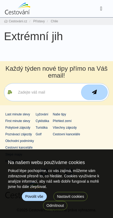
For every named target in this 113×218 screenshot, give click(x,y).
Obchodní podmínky (19, 141)
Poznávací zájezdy (18, 134)
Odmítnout (55, 205)
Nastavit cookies (70, 196)
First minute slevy (17, 121)
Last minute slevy (17, 114)
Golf (38, 134)
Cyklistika (42, 121)
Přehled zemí (62, 121)
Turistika (42, 127)
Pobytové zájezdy (17, 127)
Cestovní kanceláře (66, 134)
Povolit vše (34, 196)
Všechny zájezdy (65, 127)
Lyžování (42, 114)
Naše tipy (59, 114)
